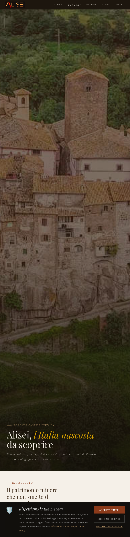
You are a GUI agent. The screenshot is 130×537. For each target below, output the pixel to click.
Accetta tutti (109, 509)
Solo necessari (109, 518)
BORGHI (74, 4)
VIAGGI (91, 4)
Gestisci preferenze (109, 526)
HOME (57, 4)
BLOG (105, 4)
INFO (118, 4)
